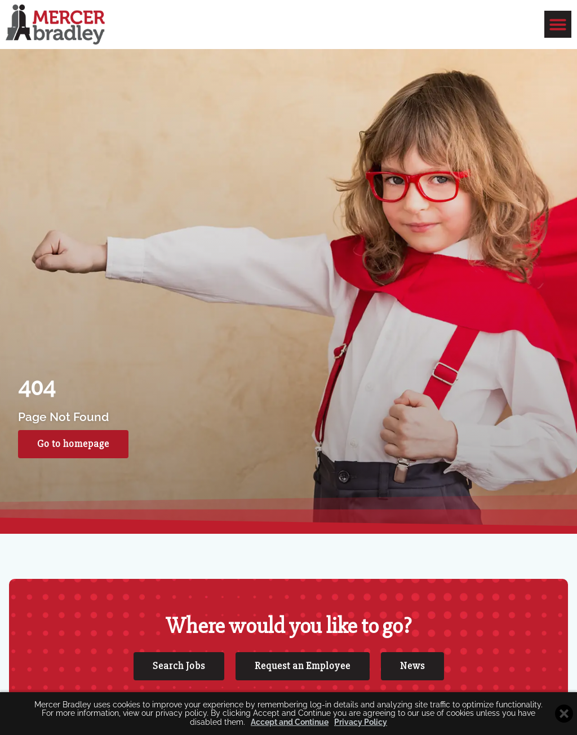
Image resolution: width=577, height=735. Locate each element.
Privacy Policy (360, 722)
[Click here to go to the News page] (412, 666)
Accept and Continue (290, 722)
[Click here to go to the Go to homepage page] (73, 444)
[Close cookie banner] (564, 714)
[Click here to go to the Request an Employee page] (303, 666)
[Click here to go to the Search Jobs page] (179, 666)
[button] (557, 24)
